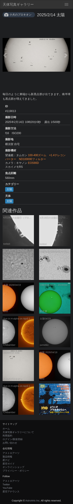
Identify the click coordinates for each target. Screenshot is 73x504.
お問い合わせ (10, 442)
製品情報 (7, 456)
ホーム (6, 428)
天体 (8, 195)
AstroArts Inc (32, 500)
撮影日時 (10, 117)
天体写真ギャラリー (18, 4)
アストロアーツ (11, 453)
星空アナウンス (11, 491)
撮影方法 (10, 128)
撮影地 (9, 139)
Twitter (6, 484)
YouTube (7, 488)
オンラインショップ (13, 467)
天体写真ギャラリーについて (18, 432)
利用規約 (7, 435)
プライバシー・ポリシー (16, 470)
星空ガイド (9, 463)
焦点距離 (10, 173)
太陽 (9, 189)
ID (6, 106)
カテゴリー (12, 184)
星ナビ (6, 460)
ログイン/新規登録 (13, 439)
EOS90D (33, 162)
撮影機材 (10, 150)
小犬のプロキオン (20, 14)
